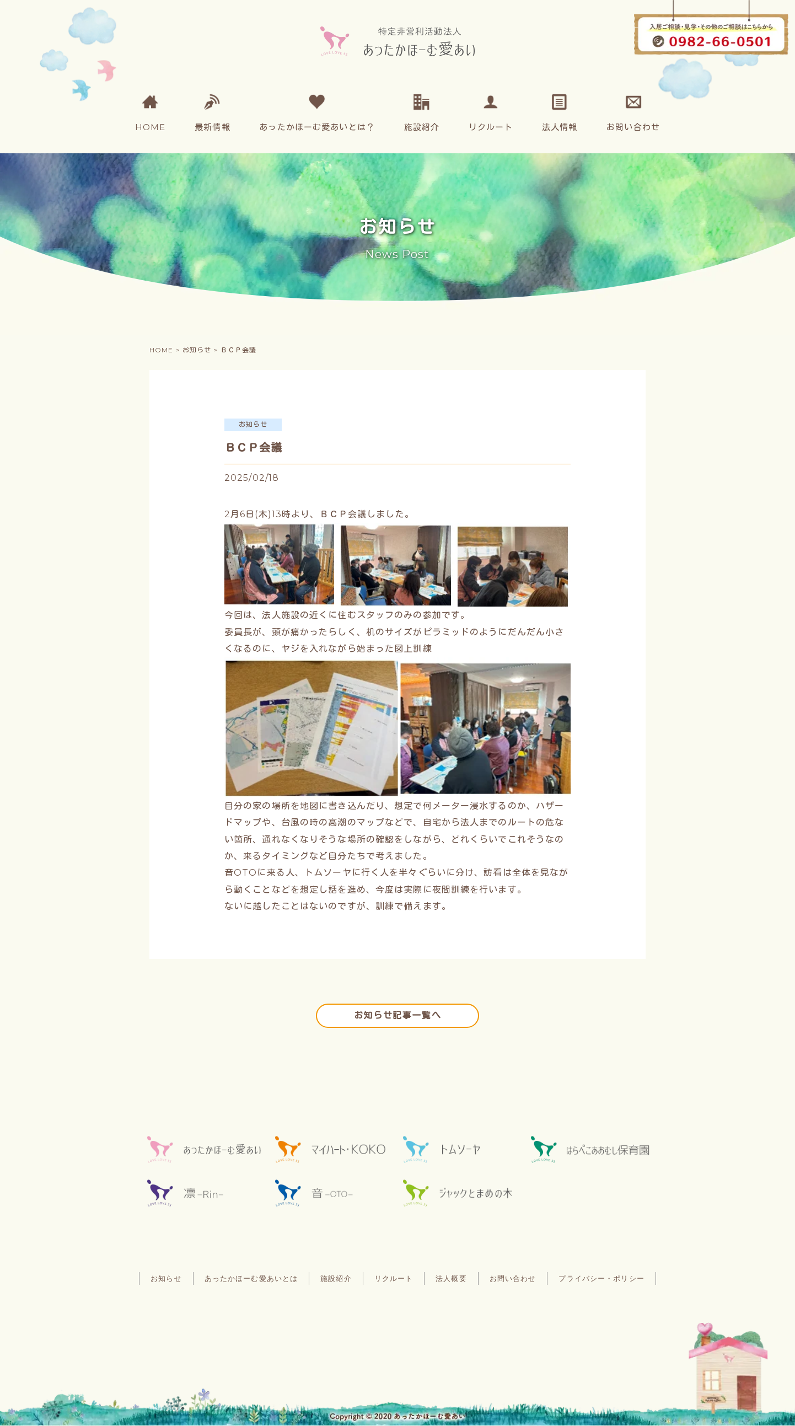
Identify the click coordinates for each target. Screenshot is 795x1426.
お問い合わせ (513, 1278)
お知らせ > (201, 350)
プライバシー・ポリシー (601, 1278)
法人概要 (451, 1278)
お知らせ (166, 1278)
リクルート (393, 1278)
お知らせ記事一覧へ (397, 1015)
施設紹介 (335, 1278)
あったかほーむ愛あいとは (251, 1278)
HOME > (165, 350)
